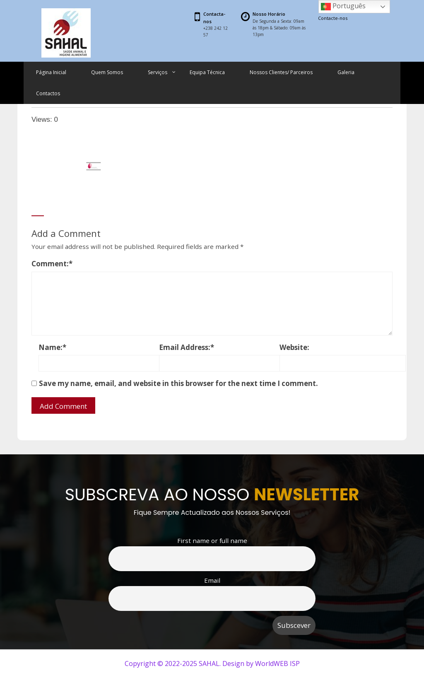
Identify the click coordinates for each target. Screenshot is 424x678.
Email (212, 580)
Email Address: (186, 347)
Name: (52, 347)
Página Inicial (51, 72)
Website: (294, 347)
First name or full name (212, 540)
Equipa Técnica (207, 72)
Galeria (345, 72)
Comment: (51, 263)
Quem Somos (107, 72)
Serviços (157, 72)
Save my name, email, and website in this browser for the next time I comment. (178, 383)
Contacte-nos (332, 18)
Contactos (48, 93)
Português (343, 6)
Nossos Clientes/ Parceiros (281, 72)
